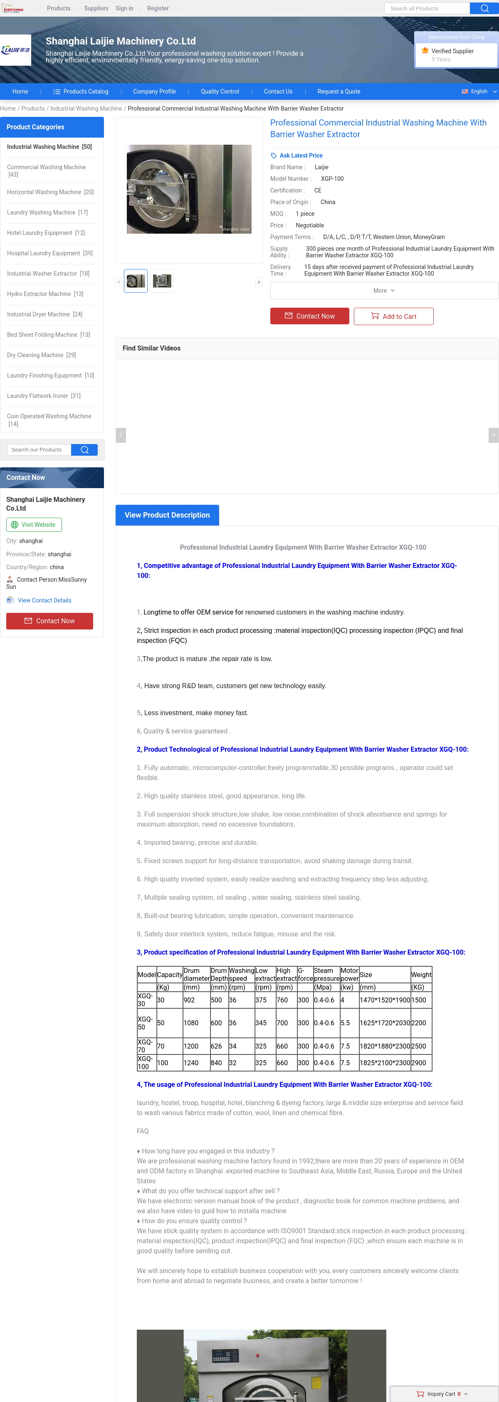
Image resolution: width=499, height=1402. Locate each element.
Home (20, 91)
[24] (44, 314)
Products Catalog (81, 91)
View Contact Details (45, 600)
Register (158, 8)
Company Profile (154, 91)
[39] (50, 253)
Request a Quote (339, 91)
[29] (41, 355)
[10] (50, 375)
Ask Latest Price (301, 155)
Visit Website (32, 525)
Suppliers (96, 8)
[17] (47, 212)
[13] (45, 294)
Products (59, 8)
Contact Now (49, 621)
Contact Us (278, 91)
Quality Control (220, 91)
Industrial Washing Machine (86, 108)
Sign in (124, 8)
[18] (48, 273)
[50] (49, 146)
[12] (46, 233)
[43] (46, 171)
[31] (44, 395)
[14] (49, 420)
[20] (50, 192)
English (474, 91)
